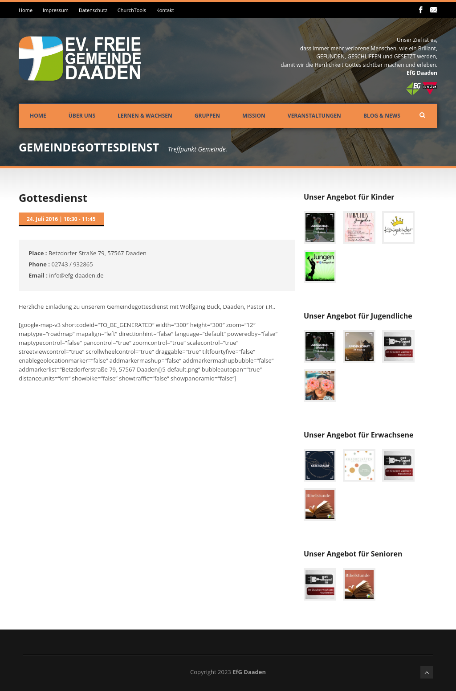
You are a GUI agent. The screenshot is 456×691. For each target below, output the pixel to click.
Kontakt (165, 10)
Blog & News (381, 115)
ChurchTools (132, 10)
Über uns (82, 115)
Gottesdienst (53, 197)
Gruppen (207, 115)
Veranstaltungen (314, 115)
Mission (253, 115)
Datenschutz (93, 10)
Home (26, 10)
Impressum (56, 10)
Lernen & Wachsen (145, 115)
